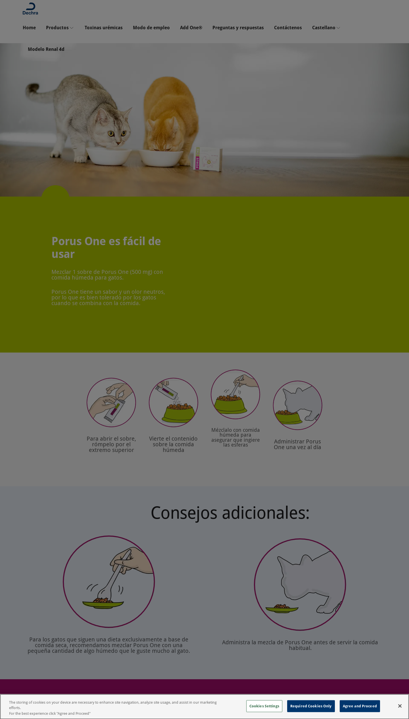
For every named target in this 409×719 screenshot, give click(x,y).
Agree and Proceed (360, 711)
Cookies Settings (264, 711)
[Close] (400, 711)
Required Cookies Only (311, 711)
